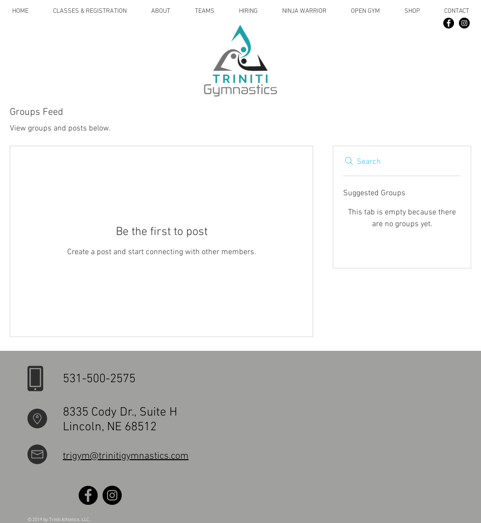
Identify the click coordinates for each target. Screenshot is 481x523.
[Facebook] (448, 23)
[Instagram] (464, 23)
